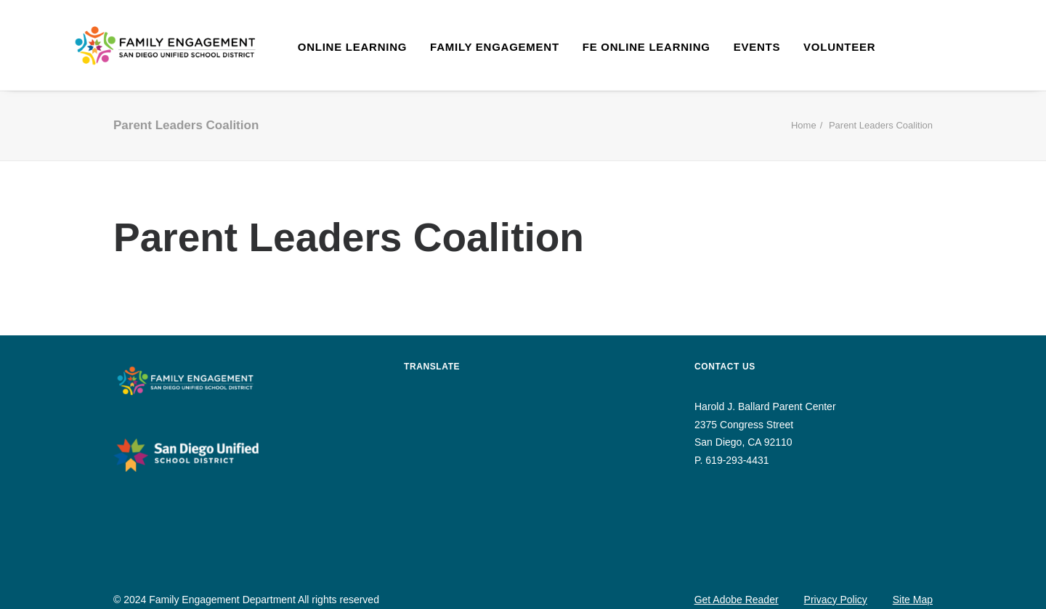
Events (757, 47)
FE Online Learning (646, 47)
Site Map (913, 599)
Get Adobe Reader (736, 599)
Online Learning (352, 47)
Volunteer (839, 47)
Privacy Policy (835, 599)
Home (803, 125)
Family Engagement (494, 47)
